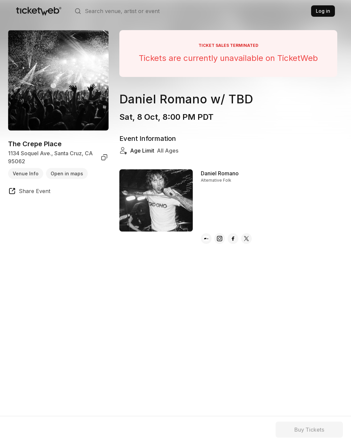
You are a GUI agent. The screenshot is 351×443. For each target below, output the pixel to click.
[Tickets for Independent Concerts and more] (38, 11)
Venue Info (26, 173)
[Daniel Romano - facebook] (233, 238)
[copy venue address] (104, 157)
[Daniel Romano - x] (246, 238)
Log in (323, 11)
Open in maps (67, 173)
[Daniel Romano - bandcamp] (206, 238)
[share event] (29, 192)
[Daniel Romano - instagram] (219, 238)
